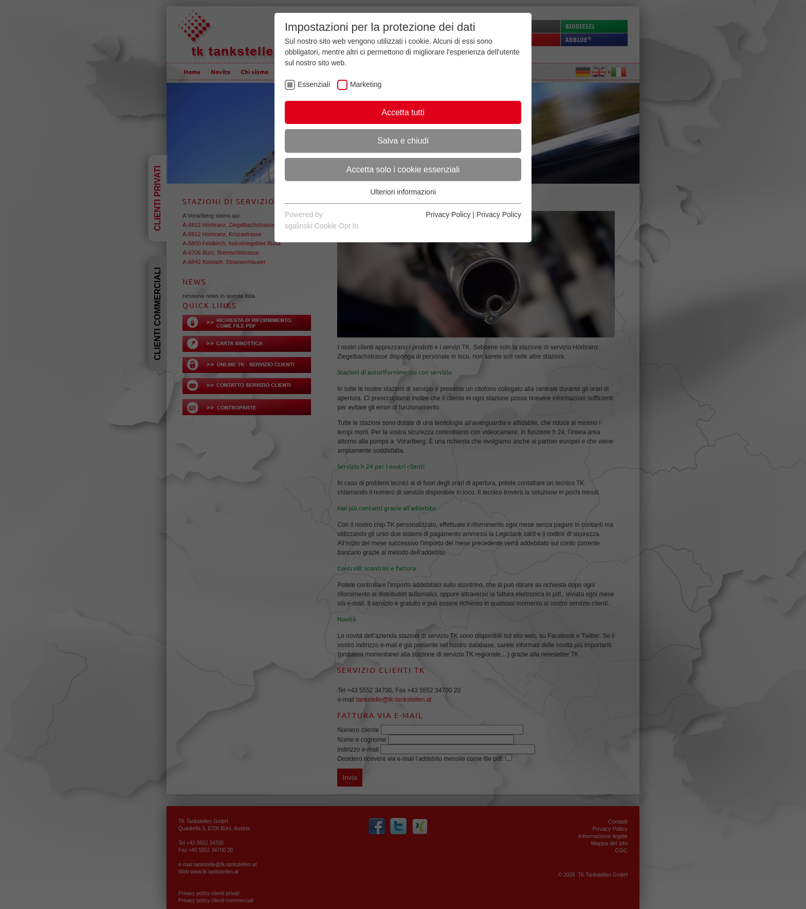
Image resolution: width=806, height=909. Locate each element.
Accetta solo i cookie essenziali (403, 169)
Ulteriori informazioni (403, 192)
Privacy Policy (448, 214)
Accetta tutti (403, 112)
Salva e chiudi (403, 140)
